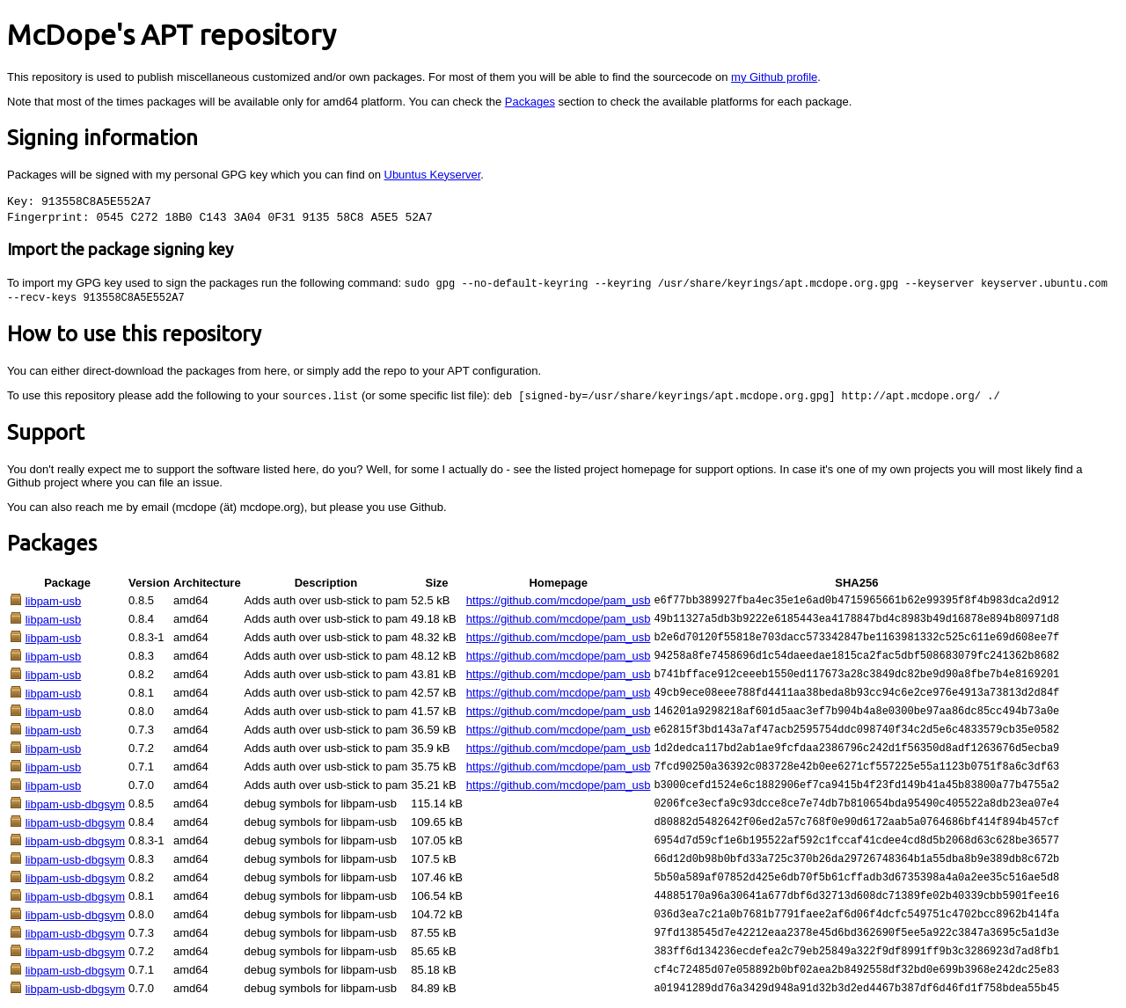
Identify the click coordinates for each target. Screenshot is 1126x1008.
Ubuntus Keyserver (432, 174)
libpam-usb (54, 603)
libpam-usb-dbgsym (75, 807)
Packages (530, 101)
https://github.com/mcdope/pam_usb (558, 603)
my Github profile (774, 77)
